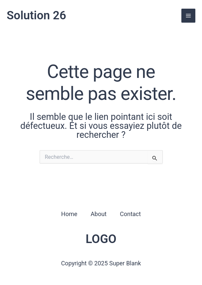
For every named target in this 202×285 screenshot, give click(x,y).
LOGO (101, 239)
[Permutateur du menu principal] (188, 16)
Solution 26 (36, 15)
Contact (130, 213)
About (98, 213)
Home (69, 213)
